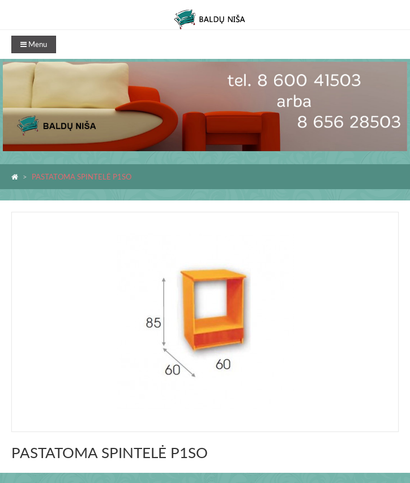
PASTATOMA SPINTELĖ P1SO (81, 176)
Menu (33, 44)
